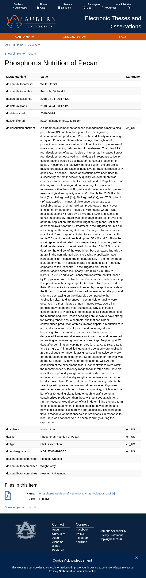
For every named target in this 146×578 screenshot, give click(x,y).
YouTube (81, 541)
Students (18, 4)
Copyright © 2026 (111, 539)
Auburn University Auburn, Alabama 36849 (58, 537)
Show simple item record (20, 53)
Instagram (82, 537)
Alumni (44, 4)
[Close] (136, 557)
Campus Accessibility (113, 530)
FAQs (123, 36)
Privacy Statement (60, 571)
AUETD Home (24, 36)
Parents (67, 4)
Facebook (82, 529)
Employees (94, 4)
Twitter (80, 533)
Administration (124, 4)
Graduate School (74, 36)
